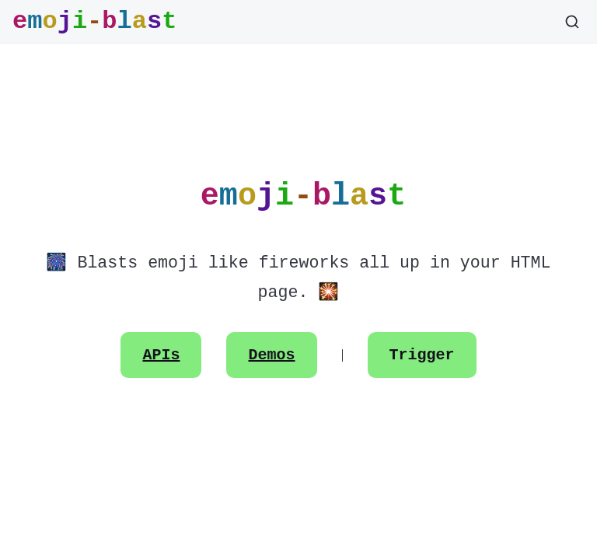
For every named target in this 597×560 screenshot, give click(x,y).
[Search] (572, 21)
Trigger (422, 355)
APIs (161, 355)
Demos (272, 355)
